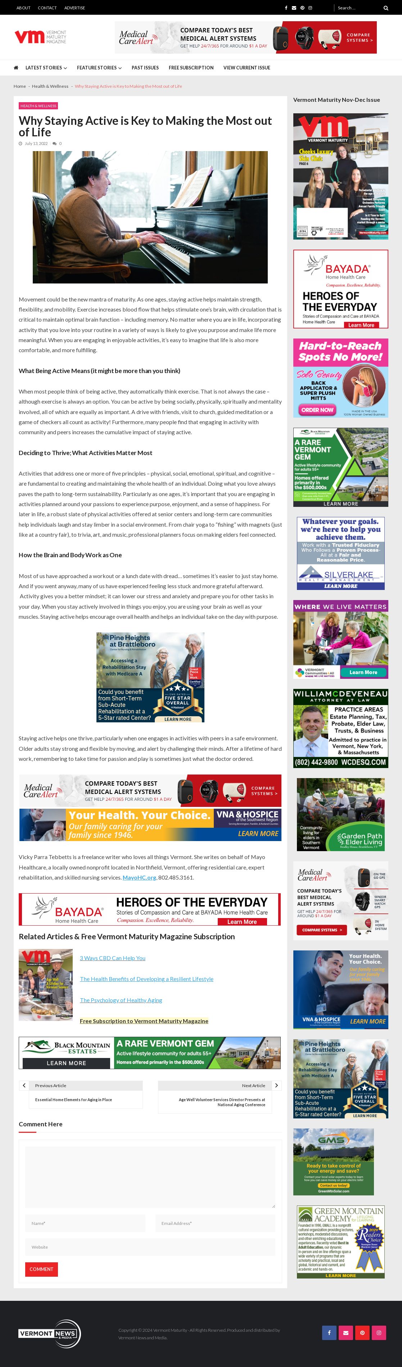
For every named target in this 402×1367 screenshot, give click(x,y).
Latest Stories (44, 68)
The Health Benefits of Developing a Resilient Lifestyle (146, 978)
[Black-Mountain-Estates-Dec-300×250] (340, 467)
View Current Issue (246, 68)
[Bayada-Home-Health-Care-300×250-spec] (340, 289)
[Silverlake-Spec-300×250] (341, 553)
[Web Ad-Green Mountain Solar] (333, 1161)
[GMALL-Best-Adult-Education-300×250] (341, 1242)
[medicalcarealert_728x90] (246, 37)
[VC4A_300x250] (340, 639)
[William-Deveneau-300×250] (340, 728)
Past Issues (145, 68)
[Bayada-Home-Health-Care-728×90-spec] (150, 909)
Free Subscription (191, 68)
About (24, 7)
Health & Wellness (38, 106)
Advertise (74, 7)
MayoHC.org (139, 877)
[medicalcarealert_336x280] (340, 900)
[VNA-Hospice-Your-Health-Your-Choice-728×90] (150, 825)
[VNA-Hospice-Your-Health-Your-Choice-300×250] (340, 990)
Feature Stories (97, 68)
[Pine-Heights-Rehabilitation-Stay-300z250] (150, 677)
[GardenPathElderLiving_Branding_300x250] (341, 814)
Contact (47, 7)
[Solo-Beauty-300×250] (340, 378)
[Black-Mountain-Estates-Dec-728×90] (150, 1053)
